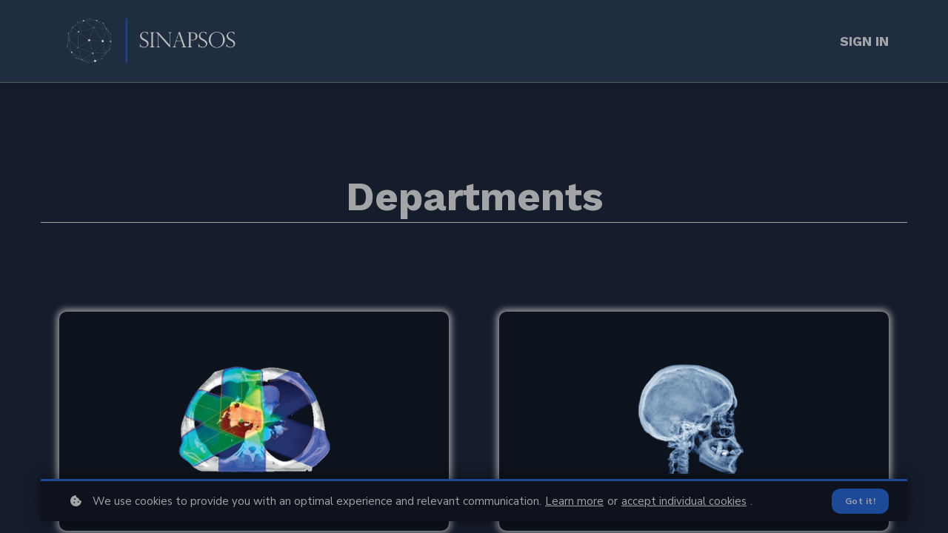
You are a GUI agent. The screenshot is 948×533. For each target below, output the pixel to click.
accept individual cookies (684, 501)
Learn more (574, 501)
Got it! (860, 501)
